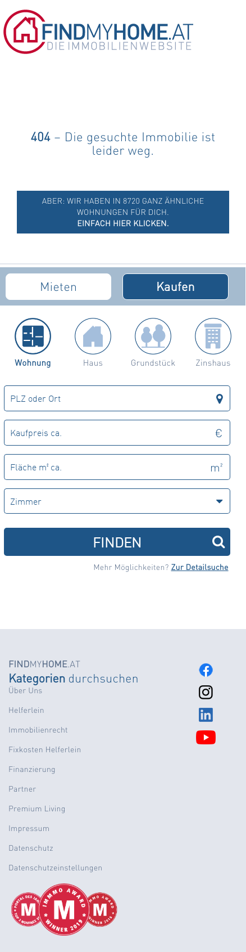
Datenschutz (30, 848)
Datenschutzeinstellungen (55, 868)
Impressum (28, 828)
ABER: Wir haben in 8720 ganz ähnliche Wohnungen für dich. (123, 212)
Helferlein (26, 710)
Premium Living (37, 808)
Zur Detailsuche (199, 567)
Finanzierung (32, 769)
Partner (22, 789)
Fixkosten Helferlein (44, 749)
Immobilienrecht (38, 730)
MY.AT (44, 664)
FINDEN (159, 541)
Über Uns (25, 690)
